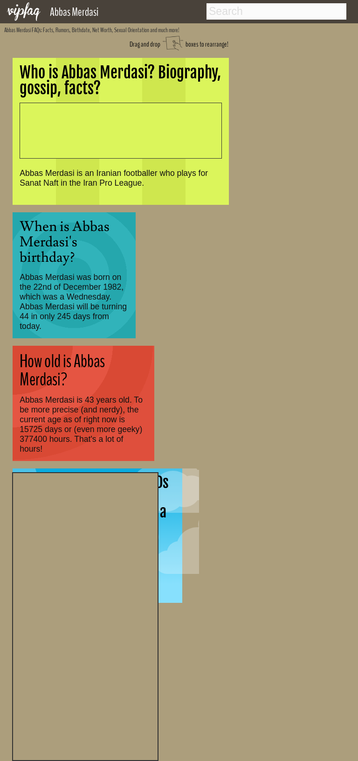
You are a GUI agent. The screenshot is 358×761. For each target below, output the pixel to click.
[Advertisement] (85, 615)
